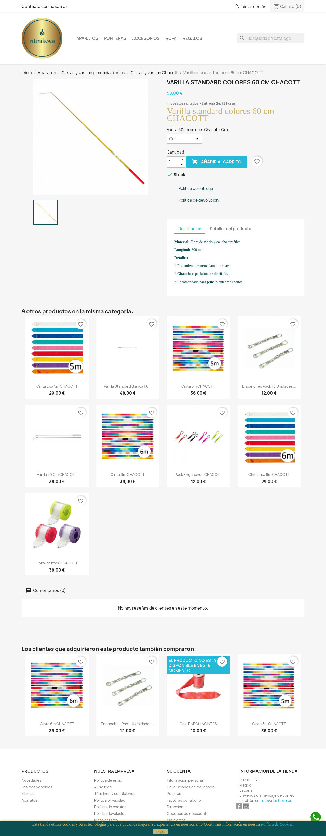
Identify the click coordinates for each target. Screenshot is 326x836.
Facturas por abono (184, 800)
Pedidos (174, 793)
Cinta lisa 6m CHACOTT (269, 474)
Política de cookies (110, 806)
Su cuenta (179, 771)
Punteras (115, 38)
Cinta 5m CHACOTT (198, 386)
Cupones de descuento (188, 813)
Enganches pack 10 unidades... (269, 386)
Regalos (192, 38)
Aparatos (87, 38)
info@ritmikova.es (276, 800)
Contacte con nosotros (45, 6)
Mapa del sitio (106, 820)
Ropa (171, 38)
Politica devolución (110, 813)
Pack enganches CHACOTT (198, 474)
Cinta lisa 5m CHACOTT (57, 386)
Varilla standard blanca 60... (128, 386)
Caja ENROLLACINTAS (198, 723)
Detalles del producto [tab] (230, 228)
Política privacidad (109, 800)
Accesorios (146, 38)
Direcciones (177, 806)
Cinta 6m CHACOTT (128, 474)
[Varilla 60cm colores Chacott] (184, 139)
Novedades (32, 780)
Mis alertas (176, 820)
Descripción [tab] (189, 228)
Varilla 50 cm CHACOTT (57, 474)
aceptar (161, 832)
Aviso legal (103, 786)
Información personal (185, 780)
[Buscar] (270, 38)
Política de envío (108, 780)
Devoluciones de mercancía (191, 786)
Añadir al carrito (216, 162)
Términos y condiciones (114, 793)
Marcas (28, 793)
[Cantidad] (173, 162)
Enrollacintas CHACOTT (57, 563)
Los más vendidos (37, 786)
